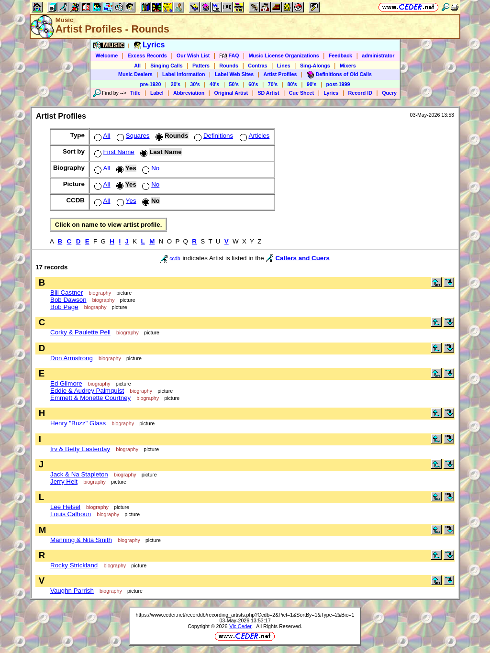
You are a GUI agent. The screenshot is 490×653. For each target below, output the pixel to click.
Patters (201, 65)
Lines (283, 65)
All (137, 65)
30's (195, 84)
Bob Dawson (68, 299)
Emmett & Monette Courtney (90, 397)
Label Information (183, 74)
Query (389, 93)
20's (175, 84)
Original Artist (231, 93)
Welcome (107, 55)
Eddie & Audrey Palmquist (87, 390)
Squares (132, 135)
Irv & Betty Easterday (80, 449)
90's (311, 84)
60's (253, 84)
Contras (257, 65)
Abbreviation (188, 93)
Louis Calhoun (70, 514)
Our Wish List (193, 55)
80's (292, 84)
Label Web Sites (234, 74)
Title (135, 93)
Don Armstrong (71, 358)
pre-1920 (150, 84)
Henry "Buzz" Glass (78, 423)
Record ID (360, 93)
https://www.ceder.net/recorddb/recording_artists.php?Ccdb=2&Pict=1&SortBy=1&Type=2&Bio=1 (244, 615)
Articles (254, 135)
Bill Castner (66, 292)
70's (273, 84)
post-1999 (338, 84)
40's (214, 84)
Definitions (212, 135)
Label (157, 93)
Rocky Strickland (74, 565)
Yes (125, 200)
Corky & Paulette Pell (80, 332)
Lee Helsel (65, 506)
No (149, 168)
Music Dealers (135, 74)
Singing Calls (166, 65)
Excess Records (147, 55)
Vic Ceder (240, 626)
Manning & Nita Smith (81, 539)
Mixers (348, 65)
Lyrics (330, 93)
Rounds (228, 65)
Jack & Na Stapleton (79, 474)
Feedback (340, 55)
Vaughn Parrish (72, 590)
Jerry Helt (64, 481)
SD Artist (268, 93)
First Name (113, 151)
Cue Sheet (301, 93)
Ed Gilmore (66, 383)
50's (234, 84)
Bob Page (64, 306)
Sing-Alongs (315, 65)
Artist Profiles (280, 74)
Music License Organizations (284, 55)
